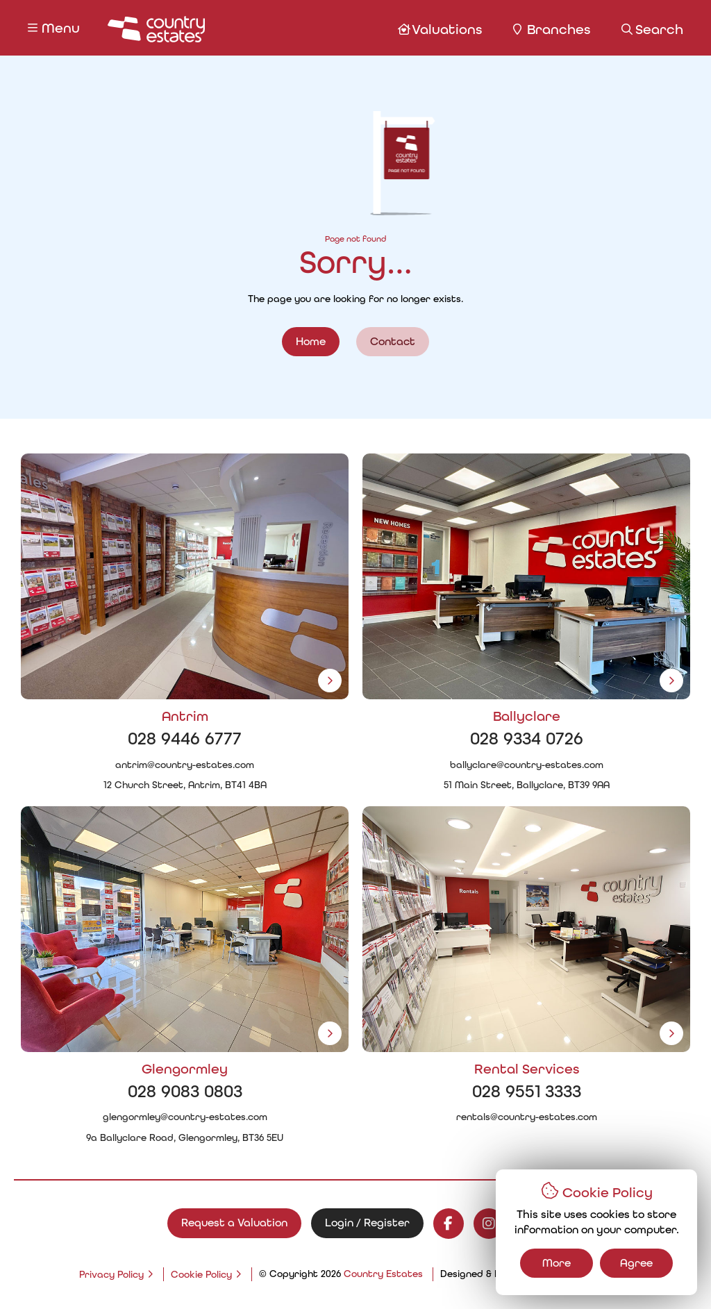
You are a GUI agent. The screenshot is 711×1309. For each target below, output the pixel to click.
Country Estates (383, 1273)
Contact (392, 341)
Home (311, 341)
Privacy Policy (111, 1274)
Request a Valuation (234, 1222)
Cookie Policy (201, 1274)
